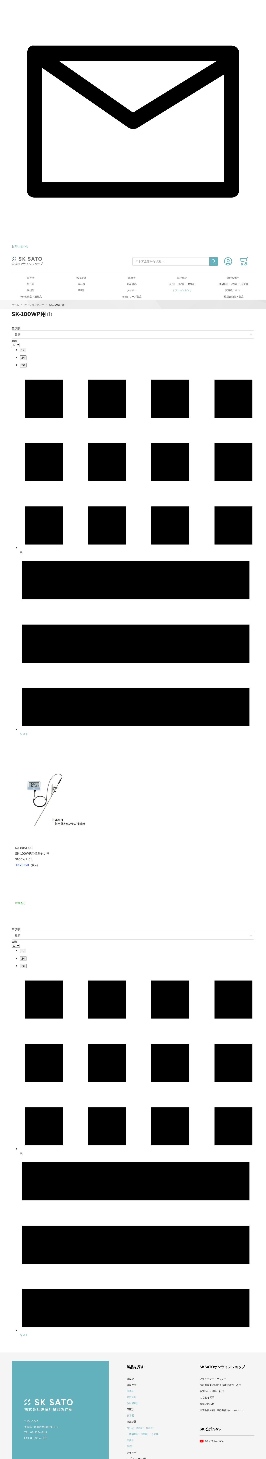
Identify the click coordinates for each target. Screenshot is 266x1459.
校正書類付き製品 (234, 296)
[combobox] (175, 261)
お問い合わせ (20, 246)
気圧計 (30, 284)
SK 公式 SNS (210, 1429)
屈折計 (30, 290)
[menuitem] (23, 350)
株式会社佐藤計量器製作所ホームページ (222, 1410)
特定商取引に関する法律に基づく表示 (220, 1385)
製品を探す (135, 1367)
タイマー (132, 290)
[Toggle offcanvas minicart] (244, 261)
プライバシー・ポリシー (213, 1378)
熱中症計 (182, 277)
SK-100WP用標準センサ (32, 853)
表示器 (81, 284)
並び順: (16, 328)
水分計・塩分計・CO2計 (182, 284)
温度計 (30, 277)
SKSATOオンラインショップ (222, 1367)
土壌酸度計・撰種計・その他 (232, 284)
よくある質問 (207, 1397)
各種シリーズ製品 (132, 296)
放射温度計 (232, 277)
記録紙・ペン (232, 290)
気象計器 (132, 284)
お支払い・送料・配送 (212, 1391)
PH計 (81, 290)
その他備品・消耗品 (31, 296)
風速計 (131, 277)
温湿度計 (81, 277)
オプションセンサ (182, 290)
